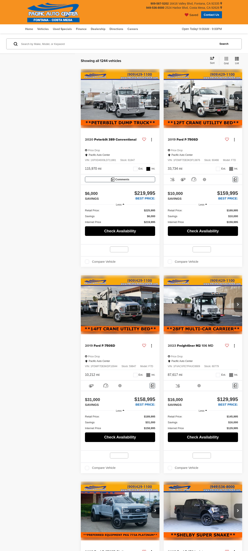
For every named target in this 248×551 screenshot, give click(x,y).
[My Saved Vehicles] (191, 14)
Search (223, 43)
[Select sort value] (213, 61)
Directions (116, 29)
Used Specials (62, 29)
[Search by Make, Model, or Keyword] (118, 44)
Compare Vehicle (104, 261)
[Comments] (120, 179)
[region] (120, 216)
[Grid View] (225, 61)
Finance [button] (81, 29)
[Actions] (151, 139)
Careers (132, 29)
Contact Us (211, 14)
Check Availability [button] (120, 231)
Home (29, 29)
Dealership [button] (98, 29)
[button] (155, 98)
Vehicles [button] (43, 29)
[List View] (237, 61)
